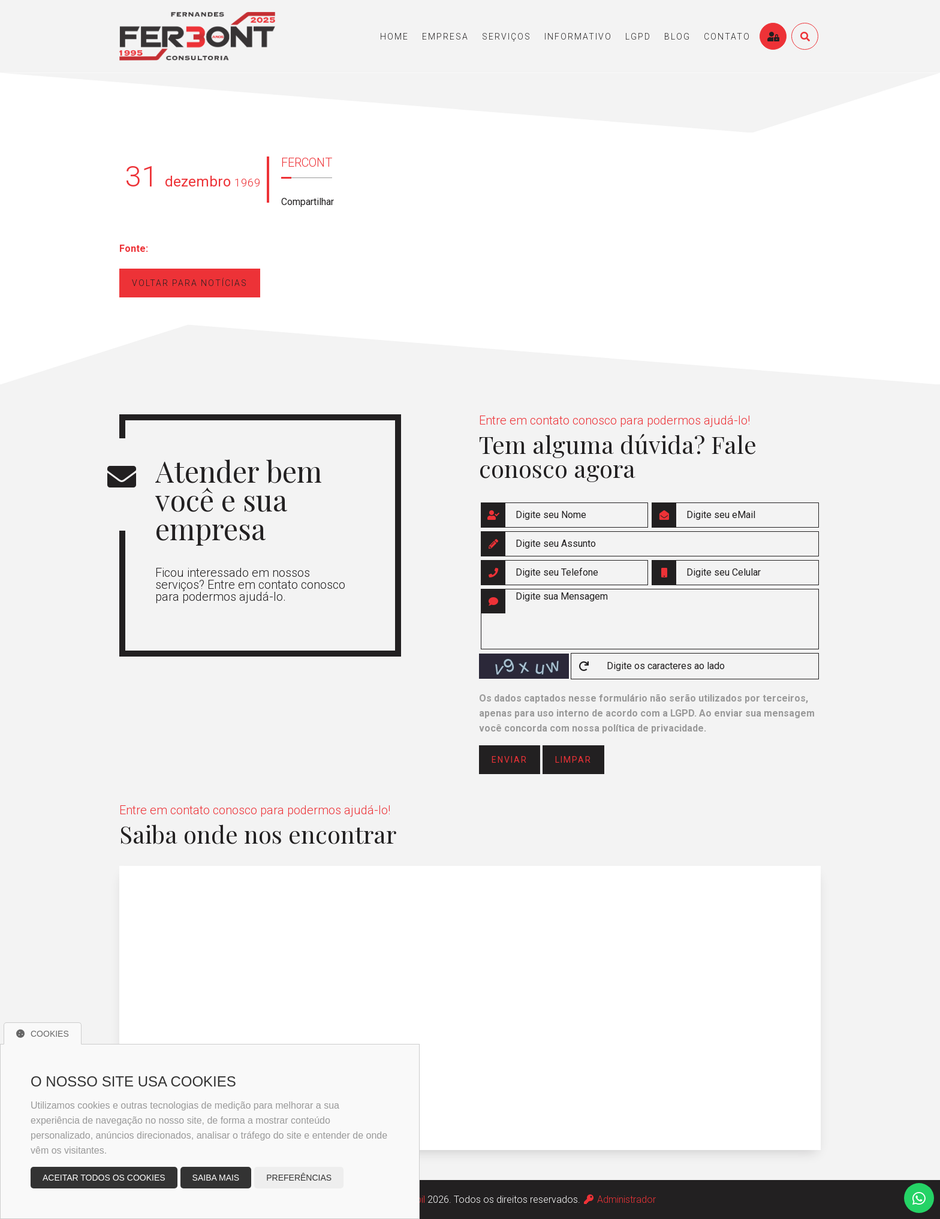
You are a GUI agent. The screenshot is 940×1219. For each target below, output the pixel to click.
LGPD (638, 36)
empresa (445, 36)
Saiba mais (216, 1177)
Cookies (42, 1034)
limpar (573, 759)
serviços (506, 36)
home (394, 36)
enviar (510, 759)
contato (727, 36)
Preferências (299, 1177)
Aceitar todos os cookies (104, 1177)
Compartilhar (307, 201)
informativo (578, 36)
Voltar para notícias (190, 283)
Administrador (619, 1199)
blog (677, 36)
